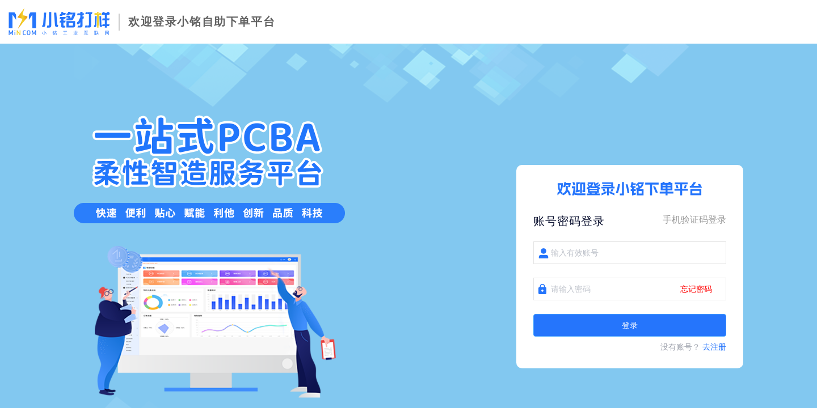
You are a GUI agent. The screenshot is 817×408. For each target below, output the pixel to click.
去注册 (714, 346)
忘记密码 (696, 289)
